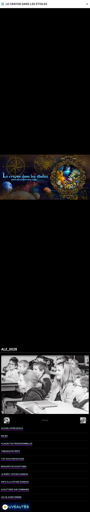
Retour (45, 420)
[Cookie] (5, 507)
